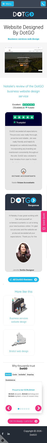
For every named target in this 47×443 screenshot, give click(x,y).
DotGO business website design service (25, 91)
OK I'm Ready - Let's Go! (21, 421)
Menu (7, 4)
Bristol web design (18, 351)
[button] (9, 408)
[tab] (8, 374)
